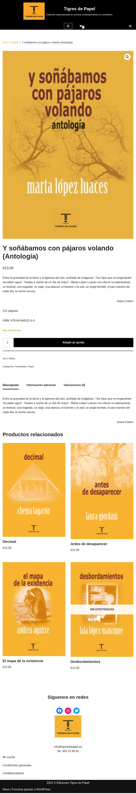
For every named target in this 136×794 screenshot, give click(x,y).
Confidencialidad (13, 774)
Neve (6, 790)
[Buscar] (130, 26)
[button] (127, 57)
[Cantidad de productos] (8, 343)
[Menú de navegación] (68, 26)
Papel (15, 42)
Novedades (21, 367)
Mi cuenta (9, 758)
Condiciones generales (17, 766)
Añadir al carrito (73, 342)
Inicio (5, 42)
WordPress (43, 790)
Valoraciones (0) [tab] (75, 385)
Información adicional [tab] (41, 385)
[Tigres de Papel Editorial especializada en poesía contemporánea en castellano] (67, 11)
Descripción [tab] (11, 385)
